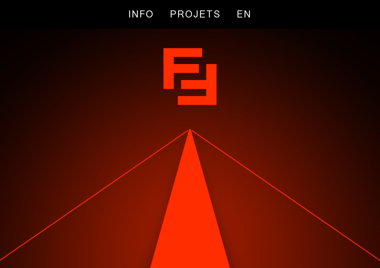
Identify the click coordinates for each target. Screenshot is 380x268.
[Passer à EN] (244, 14)
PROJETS (195, 14)
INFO (141, 14)
